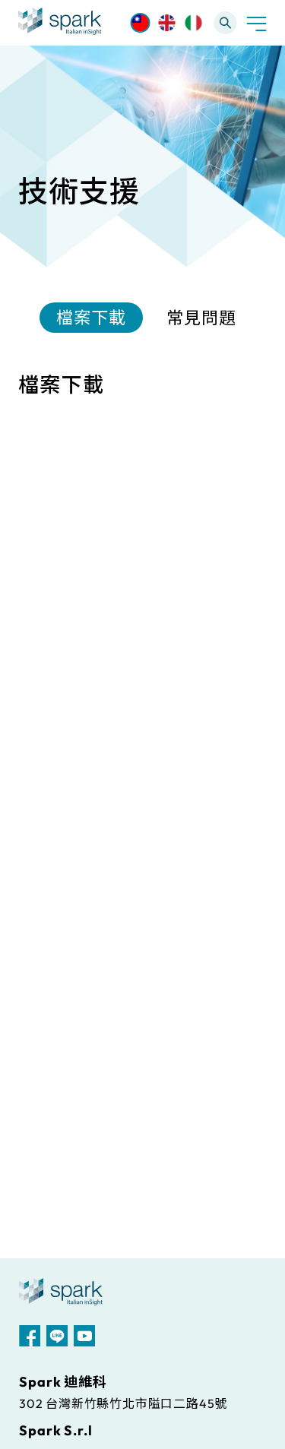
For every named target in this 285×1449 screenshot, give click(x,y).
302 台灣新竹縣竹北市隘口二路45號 (123, 1403)
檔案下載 (91, 317)
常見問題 (201, 317)
